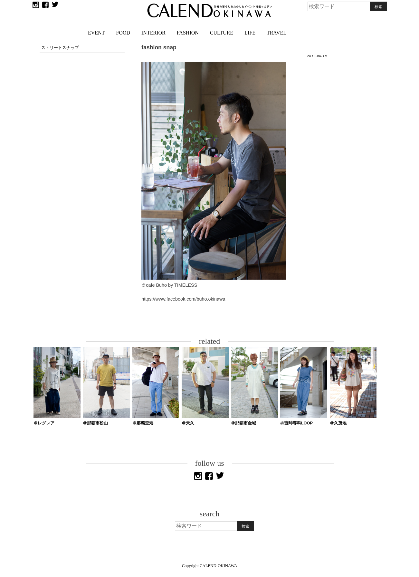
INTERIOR (153, 32)
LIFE (249, 32)
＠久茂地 (338, 423)
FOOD (123, 32)
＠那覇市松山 (95, 423)
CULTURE (221, 32)
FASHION (188, 32)
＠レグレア (43, 423)
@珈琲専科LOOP (296, 423)
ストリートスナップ (60, 47)
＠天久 (188, 423)
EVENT (96, 32)
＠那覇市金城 (243, 423)
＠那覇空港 (142, 423)
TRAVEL (276, 32)
